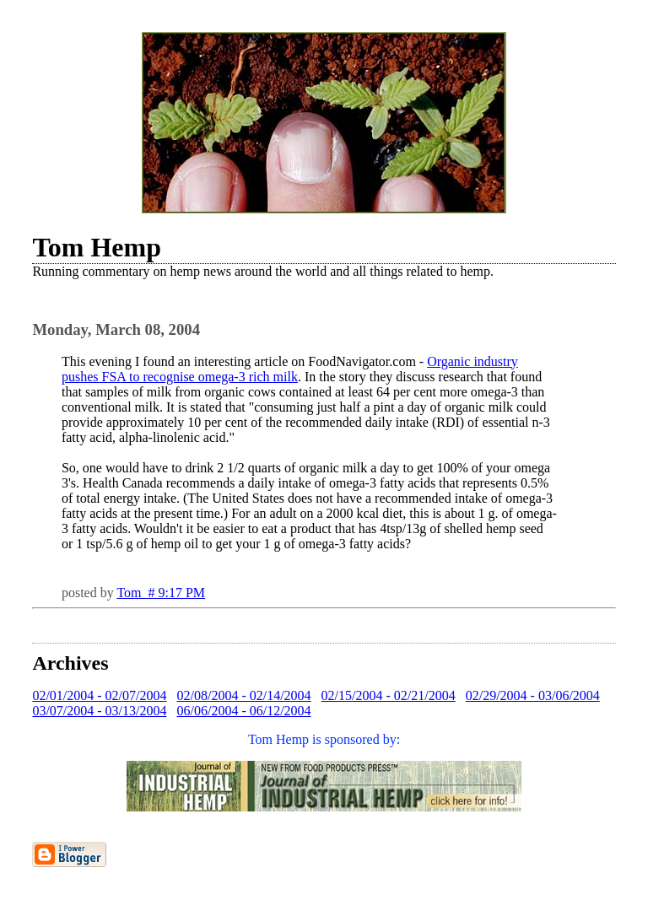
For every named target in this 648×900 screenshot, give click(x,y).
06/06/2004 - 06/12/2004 (244, 710)
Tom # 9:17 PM (160, 592)
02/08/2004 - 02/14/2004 (244, 695)
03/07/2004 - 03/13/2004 (99, 710)
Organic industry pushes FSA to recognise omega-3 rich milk (290, 369)
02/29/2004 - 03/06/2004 (533, 695)
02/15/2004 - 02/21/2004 (388, 695)
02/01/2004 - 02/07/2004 (99, 695)
